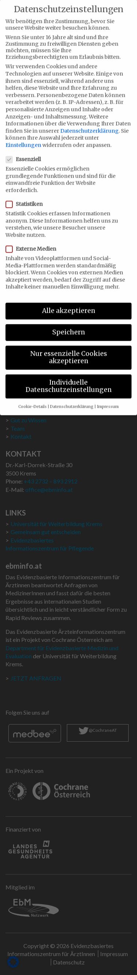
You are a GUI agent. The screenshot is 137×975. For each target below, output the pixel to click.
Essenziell (25, 151)
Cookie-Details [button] (32, 398)
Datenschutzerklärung (89, 123)
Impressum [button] (108, 398)
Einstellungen (23, 137)
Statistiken (26, 196)
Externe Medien (33, 241)
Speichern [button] (68, 324)
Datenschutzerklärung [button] (72, 398)
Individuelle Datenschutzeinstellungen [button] (69, 378)
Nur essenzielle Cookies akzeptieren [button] (68, 349)
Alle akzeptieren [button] (68, 303)
